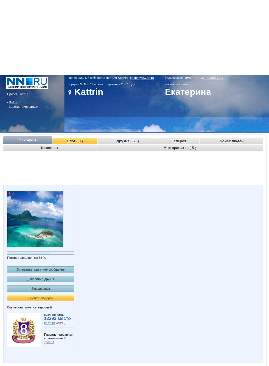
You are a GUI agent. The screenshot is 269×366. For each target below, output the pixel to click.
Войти (13, 102)
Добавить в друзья (40, 279)
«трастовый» (214, 77)
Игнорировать (41, 288)
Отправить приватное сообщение (40, 269)
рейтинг (49, 322)
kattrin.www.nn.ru (142, 77)
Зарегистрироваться (23, 106)
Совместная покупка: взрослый (29, 307)
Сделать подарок (40, 298)
